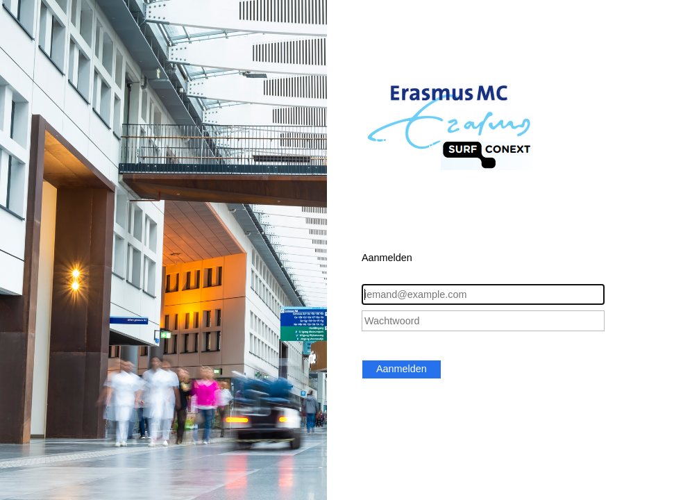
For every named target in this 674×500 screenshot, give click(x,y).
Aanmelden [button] (401, 368)
